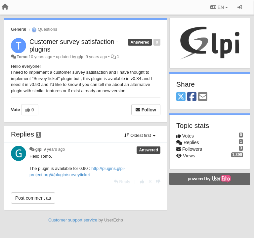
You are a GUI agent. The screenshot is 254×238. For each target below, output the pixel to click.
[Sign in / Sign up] (240, 7)
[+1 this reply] (142, 181)
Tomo (22, 57)
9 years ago (54, 149)
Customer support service (72, 220)
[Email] (202, 97)
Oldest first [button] (139, 135)
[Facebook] (191, 97)
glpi (81, 57)
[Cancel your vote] (150, 181)
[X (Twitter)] (181, 97)
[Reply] (122, 181)
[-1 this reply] (158, 181)
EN (219, 7)
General (18, 29)
